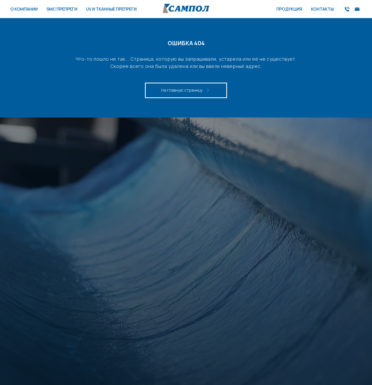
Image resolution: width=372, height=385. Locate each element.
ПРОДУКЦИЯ (289, 9)
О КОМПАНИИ (24, 9)
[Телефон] (347, 9)
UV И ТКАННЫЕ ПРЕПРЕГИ (111, 9)
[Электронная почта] (357, 9)
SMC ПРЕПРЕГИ (62, 9)
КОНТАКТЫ (322, 9)
